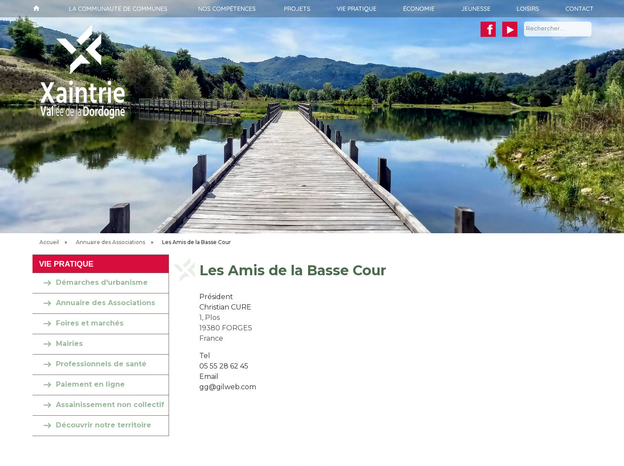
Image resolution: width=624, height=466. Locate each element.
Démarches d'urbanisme (102, 282)
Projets (297, 9)
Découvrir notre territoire (103, 425)
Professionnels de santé (101, 364)
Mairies (69, 343)
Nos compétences (227, 9)
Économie (419, 9)
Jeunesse (476, 9)
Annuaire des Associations (110, 242)
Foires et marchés (90, 323)
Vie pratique (357, 9)
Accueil (35, 8)
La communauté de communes (118, 9)
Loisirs (528, 9)
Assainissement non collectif (110, 405)
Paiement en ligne (90, 384)
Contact (580, 9)
